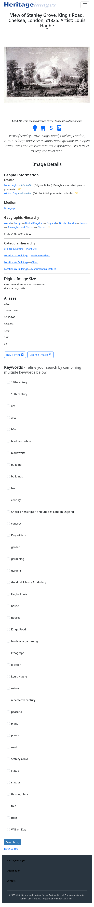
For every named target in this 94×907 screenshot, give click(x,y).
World (7, 223)
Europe (17, 223)
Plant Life (31, 248)
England (51, 223)
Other (34, 262)
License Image (40, 355)
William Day (10, 193)
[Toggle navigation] (85, 5)
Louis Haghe (11, 185)
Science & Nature (13, 248)
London (83, 223)
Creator (9, 180)
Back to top (11, 849)
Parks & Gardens (40, 255)
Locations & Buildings (16, 255)
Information (13, 870)
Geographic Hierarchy (21, 217)
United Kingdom (34, 223)
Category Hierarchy (19, 243)
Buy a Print (15, 355)
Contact (11, 880)
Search (12, 842)
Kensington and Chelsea (20, 227)
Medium (10, 202)
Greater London (67, 223)
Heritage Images (16, 860)
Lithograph (10, 208)
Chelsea (41, 227)
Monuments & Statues (43, 269)
